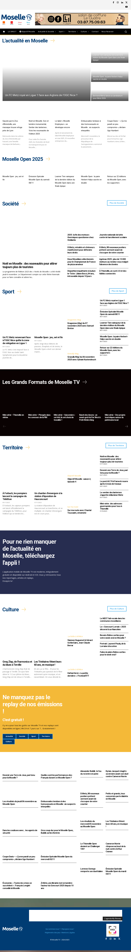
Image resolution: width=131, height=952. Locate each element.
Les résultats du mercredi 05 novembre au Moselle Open (90, 825)
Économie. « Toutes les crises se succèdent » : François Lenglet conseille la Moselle (17, 887)
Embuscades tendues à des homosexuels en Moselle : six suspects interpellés (58, 805)
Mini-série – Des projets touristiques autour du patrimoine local (115, 418)
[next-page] (126, 427)
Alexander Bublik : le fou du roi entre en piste (90, 773)
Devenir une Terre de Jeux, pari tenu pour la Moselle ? (114, 472)
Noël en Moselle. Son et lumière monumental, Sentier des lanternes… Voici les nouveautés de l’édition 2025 (39, 127)
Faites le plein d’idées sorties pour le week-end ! (112, 654)
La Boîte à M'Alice (75, 638)
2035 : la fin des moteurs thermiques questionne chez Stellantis (80, 237)
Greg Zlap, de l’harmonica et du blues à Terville (17, 665)
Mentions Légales (68, 934)
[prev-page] (5, 427)
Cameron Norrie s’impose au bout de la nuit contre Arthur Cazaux (115, 849)
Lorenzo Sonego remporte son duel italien (91, 871)
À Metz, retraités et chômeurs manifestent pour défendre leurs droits (81, 250)
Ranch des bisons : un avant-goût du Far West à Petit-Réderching (89, 418)
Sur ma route (72, 508)
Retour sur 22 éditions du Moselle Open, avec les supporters (116, 179)
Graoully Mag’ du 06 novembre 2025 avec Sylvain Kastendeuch (81, 358)
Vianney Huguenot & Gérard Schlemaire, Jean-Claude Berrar (79, 644)
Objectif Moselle (74, 477)
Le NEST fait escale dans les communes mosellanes (112, 621)
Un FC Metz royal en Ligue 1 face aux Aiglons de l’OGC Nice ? (114, 302)
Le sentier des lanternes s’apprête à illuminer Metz (111, 494)
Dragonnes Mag (74, 320)
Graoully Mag (72, 354)
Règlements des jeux (52, 934)
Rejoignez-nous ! (68, 931)
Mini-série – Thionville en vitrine (13, 416)
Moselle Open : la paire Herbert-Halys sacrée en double (91, 179)
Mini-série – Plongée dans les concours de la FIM (39, 416)
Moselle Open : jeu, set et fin (48, 337)
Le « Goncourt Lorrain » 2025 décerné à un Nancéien (113, 629)
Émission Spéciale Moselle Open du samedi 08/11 (39, 179)
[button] (126, 32)
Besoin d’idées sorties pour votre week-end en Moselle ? (113, 638)
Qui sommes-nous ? (53, 931)
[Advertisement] (75, 917)
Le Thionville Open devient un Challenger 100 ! (90, 848)
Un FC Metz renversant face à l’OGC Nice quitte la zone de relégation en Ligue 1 (17, 340)
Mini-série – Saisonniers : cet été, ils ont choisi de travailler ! (64, 418)
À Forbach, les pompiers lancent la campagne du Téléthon (15, 497)
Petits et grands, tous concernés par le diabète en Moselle (117, 798)
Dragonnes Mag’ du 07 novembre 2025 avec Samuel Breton (80, 326)
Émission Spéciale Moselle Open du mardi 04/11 (116, 873)
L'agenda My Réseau (112, 920)
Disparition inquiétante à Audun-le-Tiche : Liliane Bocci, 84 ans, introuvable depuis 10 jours (81, 273)
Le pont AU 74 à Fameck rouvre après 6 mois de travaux (114, 483)
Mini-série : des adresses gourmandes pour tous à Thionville (111, 507)
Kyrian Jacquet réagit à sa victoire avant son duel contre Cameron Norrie (117, 775)
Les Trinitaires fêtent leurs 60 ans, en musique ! (47, 665)
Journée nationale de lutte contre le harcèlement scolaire (113, 236)
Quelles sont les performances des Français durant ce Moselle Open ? (56, 777)
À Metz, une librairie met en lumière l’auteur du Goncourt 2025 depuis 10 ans (57, 887)
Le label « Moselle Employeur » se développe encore (62, 124)
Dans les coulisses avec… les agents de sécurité (20, 833)
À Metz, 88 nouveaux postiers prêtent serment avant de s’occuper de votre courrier (112, 250)
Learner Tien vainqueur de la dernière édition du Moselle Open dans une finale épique (112, 326)
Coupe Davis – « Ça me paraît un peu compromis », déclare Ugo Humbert (19, 859)
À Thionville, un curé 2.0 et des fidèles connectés (112, 272)
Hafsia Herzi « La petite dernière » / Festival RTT (78, 676)
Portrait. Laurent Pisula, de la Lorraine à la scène (112, 646)
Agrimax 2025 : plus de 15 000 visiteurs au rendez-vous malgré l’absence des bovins (113, 262)
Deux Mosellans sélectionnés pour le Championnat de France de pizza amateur (81, 262)
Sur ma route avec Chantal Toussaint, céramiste (79, 512)
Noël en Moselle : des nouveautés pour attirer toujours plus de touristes (30, 265)
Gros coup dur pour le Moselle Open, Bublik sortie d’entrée (57, 833)
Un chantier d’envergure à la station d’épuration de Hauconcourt (48, 497)
